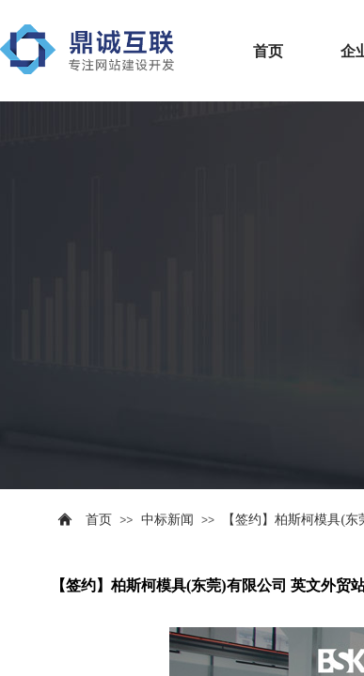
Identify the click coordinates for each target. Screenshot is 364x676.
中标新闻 (167, 520)
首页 (268, 51)
